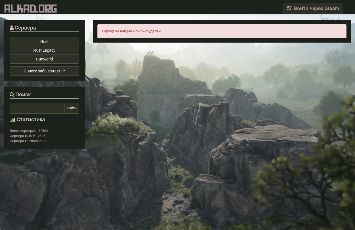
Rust (44, 41)
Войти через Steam (313, 8)
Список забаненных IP (44, 71)
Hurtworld (44, 59)
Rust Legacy (44, 50)
